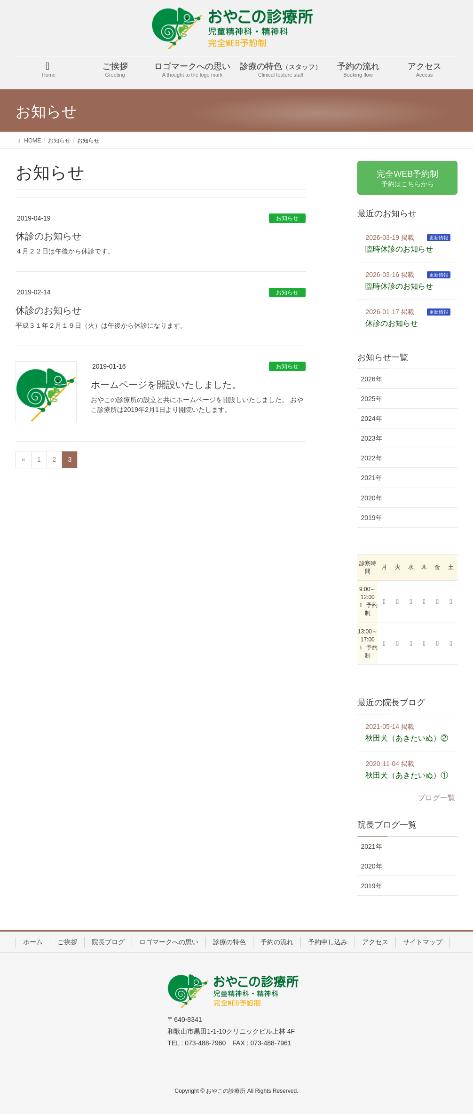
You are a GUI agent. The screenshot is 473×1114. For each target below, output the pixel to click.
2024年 (371, 418)
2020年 (371, 498)
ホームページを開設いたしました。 (166, 384)
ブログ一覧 (436, 798)
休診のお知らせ (48, 236)
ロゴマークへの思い (168, 942)
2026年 (371, 379)
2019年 (371, 517)
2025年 (371, 399)
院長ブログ (108, 942)
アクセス (375, 942)
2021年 (371, 478)
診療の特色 (229, 942)
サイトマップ (422, 942)
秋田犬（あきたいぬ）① (406, 775)
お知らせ (287, 218)
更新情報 (438, 237)
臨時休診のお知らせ (399, 249)
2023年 (371, 438)
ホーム (33, 942)
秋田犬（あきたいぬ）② (406, 738)
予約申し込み (327, 942)
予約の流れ (276, 942)
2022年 (371, 458)
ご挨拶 (67, 942)
